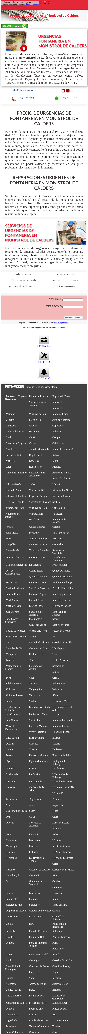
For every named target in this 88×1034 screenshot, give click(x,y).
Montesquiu (12, 846)
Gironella (10, 768)
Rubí (8, 466)
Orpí (31, 677)
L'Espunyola (35, 781)
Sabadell (56, 618)
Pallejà (55, 954)
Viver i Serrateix (37, 731)
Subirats (10, 701)
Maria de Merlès (60, 726)
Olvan (32, 816)
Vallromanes (58, 683)
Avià (8, 805)
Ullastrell (10, 419)
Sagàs (32, 810)
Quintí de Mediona (62, 576)
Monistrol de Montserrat (59, 997)
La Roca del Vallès (38, 714)
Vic (54, 636)
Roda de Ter (35, 466)
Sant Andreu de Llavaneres (37, 474)
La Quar (56, 714)
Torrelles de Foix (61, 1020)
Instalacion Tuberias (22, 274)
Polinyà (10, 1008)
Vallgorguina (35, 689)
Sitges (55, 671)
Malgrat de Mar (14, 904)
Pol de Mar (11, 582)
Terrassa (10, 660)
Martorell (57, 408)
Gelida (9, 923)
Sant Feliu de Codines (59, 613)
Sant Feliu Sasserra (39, 588)
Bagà (8, 437)
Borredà (56, 799)
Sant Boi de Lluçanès (40, 501)
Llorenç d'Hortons (61, 605)
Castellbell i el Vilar (39, 642)
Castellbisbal (12, 1014)
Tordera (56, 743)
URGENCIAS (44, 377)
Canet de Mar (13, 550)
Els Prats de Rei (37, 654)
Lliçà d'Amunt (36, 737)
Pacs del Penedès (38, 931)
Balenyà (56, 431)
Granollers (57, 887)
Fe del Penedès (60, 660)
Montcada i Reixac (62, 846)
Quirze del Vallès (61, 570)
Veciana (33, 683)
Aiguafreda (11, 1020)
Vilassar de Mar (60, 532)
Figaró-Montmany (38, 761)
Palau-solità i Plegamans (59, 925)
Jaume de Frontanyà (62, 449)
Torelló (56, 1026)
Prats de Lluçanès (61, 936)
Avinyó (9, 526)
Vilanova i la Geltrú (62, 490)
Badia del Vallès (14, 490)
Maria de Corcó (60, 413)
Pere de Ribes (13, 594)
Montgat (56, 840)
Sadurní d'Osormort (16, 636)
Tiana (55, 654)
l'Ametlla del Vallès (62, 781)
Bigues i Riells (13, 989)
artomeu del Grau (15, 507)
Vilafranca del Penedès (12, 515)
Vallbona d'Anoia (14, 695)
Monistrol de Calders (16, 1002)
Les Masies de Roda (39, 707)
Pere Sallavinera (37, 582)
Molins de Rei (59, 1002)
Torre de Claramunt (39, 1026)
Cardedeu (11, 425)
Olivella (10, 822)
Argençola (57, 805)
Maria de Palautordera (11, 727)
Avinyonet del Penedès (59, 521)
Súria (55, 695)
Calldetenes (58, 443)
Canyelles (11, 544)
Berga (32, 989)
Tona (8, 538)
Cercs (55, 863)
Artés (31, 805)
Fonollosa (57, 893)
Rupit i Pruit (35, 455)
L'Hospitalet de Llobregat (60, 776)
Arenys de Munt (37, 983)
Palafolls (10, 931)
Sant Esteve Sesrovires (11, 620)
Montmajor (35, 840)
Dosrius (10, 743)
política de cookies (31, 4)
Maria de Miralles (38, 726)
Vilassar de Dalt (37, 490)
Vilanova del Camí (38, 507)
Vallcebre (57, 689)
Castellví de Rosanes (39, 869)
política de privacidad (61, 323)
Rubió (55, 455)
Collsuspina (12, 916)
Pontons (10, 942)
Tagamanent (35, 799)
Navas (32, 923)
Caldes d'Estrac (37, 526)
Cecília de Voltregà (15, 630)
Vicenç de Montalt (61, 496)
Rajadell (10, 936)
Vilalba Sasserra (14, 683)
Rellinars (57, 931)
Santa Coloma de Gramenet (38, 404)
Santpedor (34, 904)
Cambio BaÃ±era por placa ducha (22, 280)
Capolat (33, 425)
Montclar (33, 846)
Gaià (8, 834)
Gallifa (9, 977)
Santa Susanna (59, 904)
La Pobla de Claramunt (58, 559)
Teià (31, 660)
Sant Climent (12, 720)
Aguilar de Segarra (38, 1020)
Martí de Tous (36, 600)
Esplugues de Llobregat (59, 763)
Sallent (32, 484)
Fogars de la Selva (61, 755)
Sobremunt (58, 665)
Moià (8, 960)
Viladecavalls (36, 513)
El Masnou (11, 857)
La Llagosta (35, 564)
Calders (56, 526)
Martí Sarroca (13, 600)
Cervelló (10, 787)
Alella (55, 1014)
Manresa (10, 460)
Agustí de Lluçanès (62, 478)
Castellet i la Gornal (39, 966)
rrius (54, 875)
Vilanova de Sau (37, 413)
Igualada (10, 852)
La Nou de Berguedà (16, 564)
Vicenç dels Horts (38, 630)
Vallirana (10, 689)
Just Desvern (12, 611)
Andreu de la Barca (62, 472)
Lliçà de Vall (12, 737)
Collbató (33, 852)
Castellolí (34, 875)
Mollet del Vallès (38, 1002)
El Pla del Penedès (61, 852)
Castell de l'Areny (61, 966)
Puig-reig (34, 972)
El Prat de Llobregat (62, 857)
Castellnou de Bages (16, 810)
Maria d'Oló (35, 419)
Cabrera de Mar (60, 507)
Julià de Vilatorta (61, 419)
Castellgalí (34, 960)
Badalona (34, 519)
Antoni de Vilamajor (16, 472)
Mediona (56, 977)
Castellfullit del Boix (63, 960)
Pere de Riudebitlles (62, 588)
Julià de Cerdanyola (39, 538)
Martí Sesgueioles (61, 594)
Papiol (9, 954)
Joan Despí (58, 538)
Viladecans (58, 513)
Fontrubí (33, 834)
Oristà (55, 677)
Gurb (8, 881)
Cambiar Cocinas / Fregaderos (65, 280)
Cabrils (32, 437)
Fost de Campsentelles (12, 572)
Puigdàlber (57, 948)
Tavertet (33, 749)
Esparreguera (36, 916)
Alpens (32, 1014)
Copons (56, 910)
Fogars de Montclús (39, 755)
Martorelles (58, 402)
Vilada (32, 636)
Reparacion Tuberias (65, 274)
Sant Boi (56, 501)
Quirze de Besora (38, 576)
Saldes (32, 701)
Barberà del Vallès (15, 431)
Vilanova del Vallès (16, 496)
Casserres (34, 1032)
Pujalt (55, 942)
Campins (56, 437)
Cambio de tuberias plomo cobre (22, 286)
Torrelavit (11, 1026)
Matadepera (58, 648)
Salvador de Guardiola (58, 552)
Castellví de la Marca (63, 869)
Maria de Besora (60, 822)
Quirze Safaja (36, 570)
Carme (55, 1032)
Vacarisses (34, 695)
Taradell (10, 755)
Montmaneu (12, 840)
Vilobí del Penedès (62, 731)
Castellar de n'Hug (38, 648)
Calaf (8, 642)
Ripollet (56, 466)
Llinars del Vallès (61, 701)
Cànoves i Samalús (38, 544)
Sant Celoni (35, 720)
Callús (32, 443)
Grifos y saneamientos (65, 286)
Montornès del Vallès (63, 787)
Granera (10, 893)
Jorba (55, 834)
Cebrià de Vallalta (15, 501)
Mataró (56, 484)
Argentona (11, 983)
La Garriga (34, 774)
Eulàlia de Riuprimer (40, 396)
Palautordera (35, 618)
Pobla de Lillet (36, 1008)
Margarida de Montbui (36, 667)
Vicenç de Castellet (39, 550)
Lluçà (55, 810)
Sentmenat (57, 828)
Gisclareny (34, 893)
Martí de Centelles (61, 600)
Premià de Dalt (36, 936)
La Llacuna (58, 768)
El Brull (33, 768)
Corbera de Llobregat (40, 910)
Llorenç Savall (36, 605)
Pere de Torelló (37, 557)
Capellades (58, 425)
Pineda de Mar (59, 1008)
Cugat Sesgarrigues (39, 496)
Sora (31, 977)
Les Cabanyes (13, 714)
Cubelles (33, 743)
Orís (8, 816)
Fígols (9, 761)
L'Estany (10, 781)
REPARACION (44, 361)
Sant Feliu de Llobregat (36, 613)
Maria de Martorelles (63, 720)
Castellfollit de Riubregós (13, 968)
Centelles (10, 869)
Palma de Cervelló (38, 954)
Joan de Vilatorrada (39, 449)
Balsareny (34, 431)
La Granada (12, 774)
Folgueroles (12, 899)
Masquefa (11, 654)
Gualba (56, 881)
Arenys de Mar (60, 983)
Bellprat (56, 989)
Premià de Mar (36, 995)
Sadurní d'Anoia (60, 624)
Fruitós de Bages (61, 564)
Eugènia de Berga (61, 396)
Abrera (9, 749)
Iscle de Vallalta (14, 455)
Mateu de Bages (37, 594)
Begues (56, 972)
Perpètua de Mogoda (16, 910)
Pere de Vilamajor (15, 557)
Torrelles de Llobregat (35, 824)
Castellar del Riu (14, 648)
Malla (55, 899)
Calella (9, 449)
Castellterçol (12, 875)
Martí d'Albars (13, 605)
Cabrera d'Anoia (14, 995)
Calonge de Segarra (16, 443)
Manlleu (33, 899)
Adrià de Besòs (13, 484)
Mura (55, 460)
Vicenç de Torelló (61, 630)
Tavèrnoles (57, 749)
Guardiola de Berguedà (35, 883)
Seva (8, 677)
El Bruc (56, 737)
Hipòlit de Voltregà (62, 582)
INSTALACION (44, 344)
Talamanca (11, 799)
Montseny (34, 532)
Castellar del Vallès (62, 642)
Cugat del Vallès (37, 624)
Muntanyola (12, 532)
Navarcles (34, 460)
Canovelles (58, 544)
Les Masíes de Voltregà (13, 708)
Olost (55, 816)
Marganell (11, 413)
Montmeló (57, 793)
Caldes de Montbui (15, 588)
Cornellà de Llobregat (58, 918)
